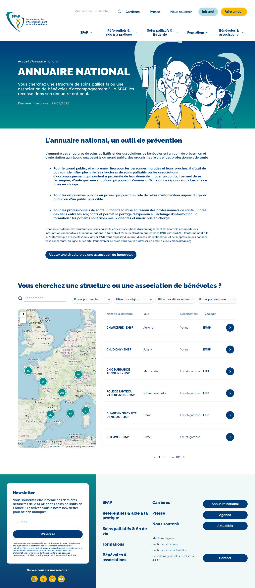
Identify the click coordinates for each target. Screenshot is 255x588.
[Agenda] (225, 515)
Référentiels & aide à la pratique (125, 515)
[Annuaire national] (225, 504)
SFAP (107, 502)
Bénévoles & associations (115, 557)
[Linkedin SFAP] (34, 581)
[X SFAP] (52, 581)
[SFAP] (27, 31)
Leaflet (55, 446)
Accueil (23, 61)
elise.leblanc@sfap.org (177, 240)
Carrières (133, 12)
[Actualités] (225, 526)
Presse (155, 12)
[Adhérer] (239, 125)
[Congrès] (239, 107)
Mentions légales (163, 538)
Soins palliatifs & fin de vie (125, 531)
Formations (113, 544)
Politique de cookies (165, 544)
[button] (86, 410)
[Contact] (225, 558)
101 (178, 457)
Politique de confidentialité (169, 550)
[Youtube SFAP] (61, 581)
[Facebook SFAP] (43, 581)
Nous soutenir (181, 12)
